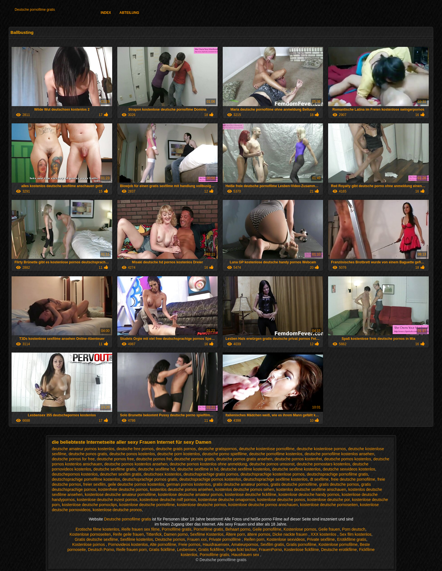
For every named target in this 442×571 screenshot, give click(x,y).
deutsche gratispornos (217, 449)
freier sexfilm (94, 484)
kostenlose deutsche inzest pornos (107, 499)
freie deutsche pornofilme (353, 479)
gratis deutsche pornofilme (294, 484)
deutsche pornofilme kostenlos (275, 454)
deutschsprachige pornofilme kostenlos (86, 479)
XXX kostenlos (324, 534)
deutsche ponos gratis (87, 454)
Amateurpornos (244, 544)
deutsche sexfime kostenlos (296, 469)
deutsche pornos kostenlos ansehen (135, 464)
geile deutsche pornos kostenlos (136, 484)
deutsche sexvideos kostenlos (349, 469)
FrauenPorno (270, 549)
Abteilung (129, 13)
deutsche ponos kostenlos (132, 454)
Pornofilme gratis (176, 529)
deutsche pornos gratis (194, 459)
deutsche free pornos (135, 449)
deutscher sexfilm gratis (120, 474)
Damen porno (176, 534)
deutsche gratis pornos (176, 449)
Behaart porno (238, 529)
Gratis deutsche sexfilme (96, 539)
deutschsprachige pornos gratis (149, 479)
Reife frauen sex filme (140, 529)
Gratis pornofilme (301, 544)
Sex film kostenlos (356, 534)
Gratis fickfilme (162, 549)
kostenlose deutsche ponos (281, 499)
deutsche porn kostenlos (178, 454)
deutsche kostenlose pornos (321, 449)
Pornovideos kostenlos (128, 544)
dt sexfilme (319, 479)
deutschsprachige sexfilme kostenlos (275, 479)
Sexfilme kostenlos (136, 539)
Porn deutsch (354, 529)
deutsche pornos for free (73, 459)
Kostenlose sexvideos (286, 539)
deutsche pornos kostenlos (347, 459)
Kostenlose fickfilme (301, 549)
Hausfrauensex (216, 544)
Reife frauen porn (131, 549)
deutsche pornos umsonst (272, 464)
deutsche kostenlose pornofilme (267, 449)
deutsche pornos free (115, 459)
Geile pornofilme (267, 529)
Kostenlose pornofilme (338, 544)
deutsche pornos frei (154, 459)
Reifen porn (254, 539)
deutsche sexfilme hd (156, 469)
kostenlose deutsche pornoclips (89, 504)
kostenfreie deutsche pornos (123, 489)
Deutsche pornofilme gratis (35, 10)
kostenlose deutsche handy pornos (309, 494)
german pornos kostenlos (188, 484)
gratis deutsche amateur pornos (240, 484)
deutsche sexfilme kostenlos (245, 469)
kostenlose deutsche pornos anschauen (263, 504)
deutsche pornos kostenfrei (298, 459)
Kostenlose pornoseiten (90, 534)
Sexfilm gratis (272, 544)
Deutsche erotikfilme (339, 549)
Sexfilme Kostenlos (207, 534)
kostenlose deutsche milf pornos (168, 499)
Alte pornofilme (163, 544)
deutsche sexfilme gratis (114, 469)
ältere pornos (258, 534)
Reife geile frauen (128, 534)
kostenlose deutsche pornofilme (147, 504)
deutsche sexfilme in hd (197, 469)
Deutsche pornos (170, 539)
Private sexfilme (321, 539)
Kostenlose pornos (300, 529)
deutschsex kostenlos (162, 474)
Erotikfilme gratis (351, 539)
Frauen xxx (197, 539)
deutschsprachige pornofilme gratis (337, 474)
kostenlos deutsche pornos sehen (244, 489)
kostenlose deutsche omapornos (226, 499)
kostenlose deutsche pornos (201, 504)
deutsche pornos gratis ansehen (244, 459)
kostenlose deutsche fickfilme (250, 494)
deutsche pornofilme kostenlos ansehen (339, 454)
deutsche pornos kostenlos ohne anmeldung (208, 464)
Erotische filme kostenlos (97, 529)
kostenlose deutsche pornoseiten (329, 504)
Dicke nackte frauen (291, 534)
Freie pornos (189, 544)
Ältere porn (235, 534)
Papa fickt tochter (241, 549)
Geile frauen (329, 529)
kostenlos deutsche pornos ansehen (181, 489)
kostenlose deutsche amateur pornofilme (120, 494)
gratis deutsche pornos (339, 484)
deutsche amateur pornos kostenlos (83, 449)
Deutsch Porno (101, 549)
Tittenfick (154, 534)
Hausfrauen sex (245, 554)
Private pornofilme (225, 539)
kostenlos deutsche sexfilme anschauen (311, 489)
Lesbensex (186, 549)
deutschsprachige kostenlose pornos (272, 474)
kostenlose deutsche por (328, 499)
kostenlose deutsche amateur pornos (190, 494)
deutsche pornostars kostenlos (323, 464)
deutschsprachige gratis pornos (211, 474)
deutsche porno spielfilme (224, 454)
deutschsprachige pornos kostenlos (210, 479)
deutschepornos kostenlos (75, 474)
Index (106, 13)
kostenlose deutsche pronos (117, 509)
